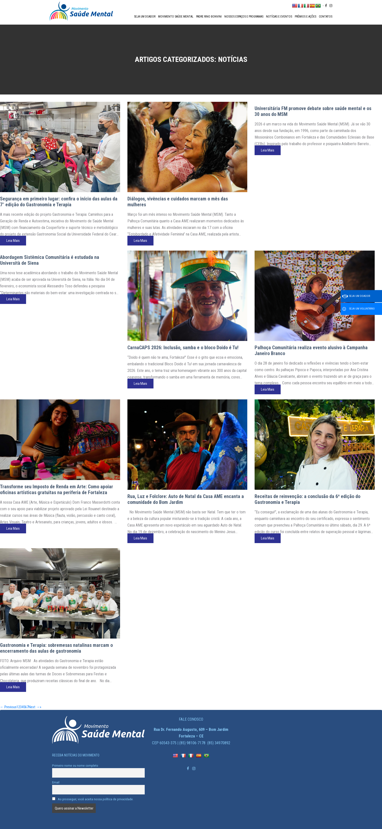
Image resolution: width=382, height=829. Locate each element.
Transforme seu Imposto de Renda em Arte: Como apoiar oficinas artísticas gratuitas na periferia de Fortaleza (56, 489)
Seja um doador (144, 16)
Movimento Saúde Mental (175, 16)
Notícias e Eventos (279, 16)
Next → (34, 707)
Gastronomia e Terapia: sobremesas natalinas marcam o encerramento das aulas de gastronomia (56, 648)
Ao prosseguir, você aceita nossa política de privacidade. (93, 799)
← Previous (8, 707)
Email (55, 782)
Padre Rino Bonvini (209, 16)
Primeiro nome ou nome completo (75, 765)
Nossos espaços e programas (243, 16)
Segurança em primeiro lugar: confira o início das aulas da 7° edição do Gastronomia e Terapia (58, 201)
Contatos (325, 16)
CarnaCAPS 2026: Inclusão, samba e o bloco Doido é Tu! (183, 347)
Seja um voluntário (358, 309)
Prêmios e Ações (305, 16)
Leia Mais (13, 240)
